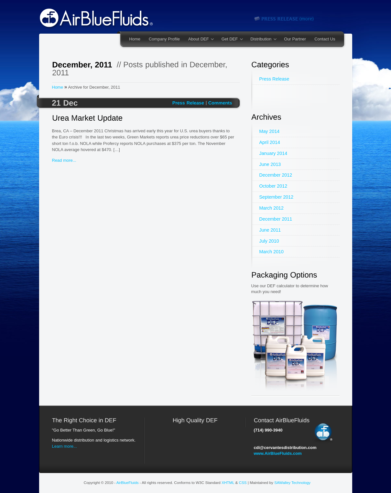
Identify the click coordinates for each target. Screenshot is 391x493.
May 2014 (269, 131)
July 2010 (269, 241)
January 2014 (273, 153)
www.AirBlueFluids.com (278, 453)
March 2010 (271, 251)
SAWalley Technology (292, 482)
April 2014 (269, 142)
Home (134, 39)
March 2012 (271, 208)
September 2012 (276, 197)
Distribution (261, 39)
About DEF (199, 39)
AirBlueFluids (127, 482)
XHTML (228, 482)
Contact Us (324, 39)
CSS (243, 482)
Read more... (64, 160)
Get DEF (230, 39)
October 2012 (273, 186)
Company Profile (164, 39)
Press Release (274, 79)
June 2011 (270, 230)
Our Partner (295, 39)
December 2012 (275, 175)
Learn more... (64, 446)
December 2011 (275, 219)
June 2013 (270, 164)
